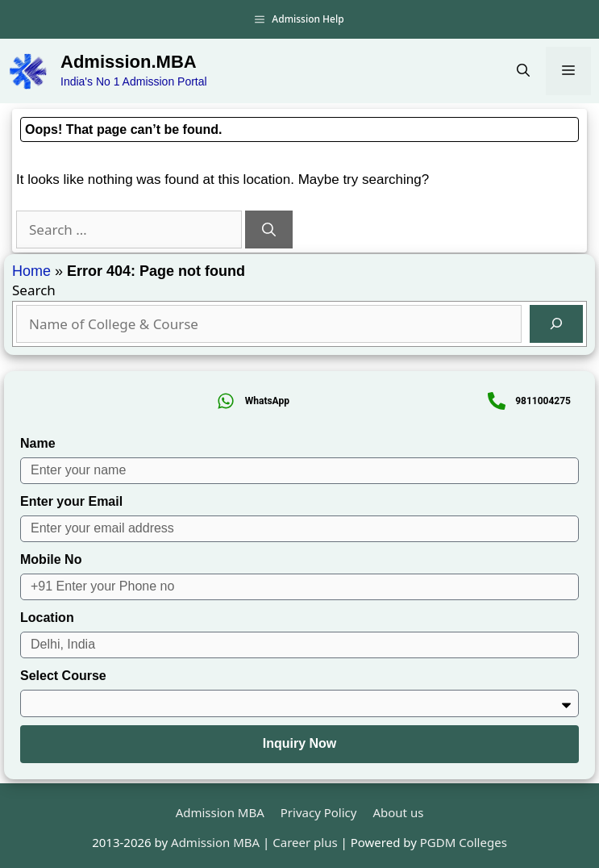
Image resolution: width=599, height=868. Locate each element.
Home (31, 271)
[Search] (269, 230)
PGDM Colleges (463, 842)
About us (397, 812)
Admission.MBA (128, 62)
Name (38, 443)
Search (34, 290)
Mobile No (50, 559)
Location (47, 617)
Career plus (304, 842)
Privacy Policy (319, 812)
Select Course (63, 675)
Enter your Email (71, 501)
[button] (523, 71)
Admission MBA (220, 812)
